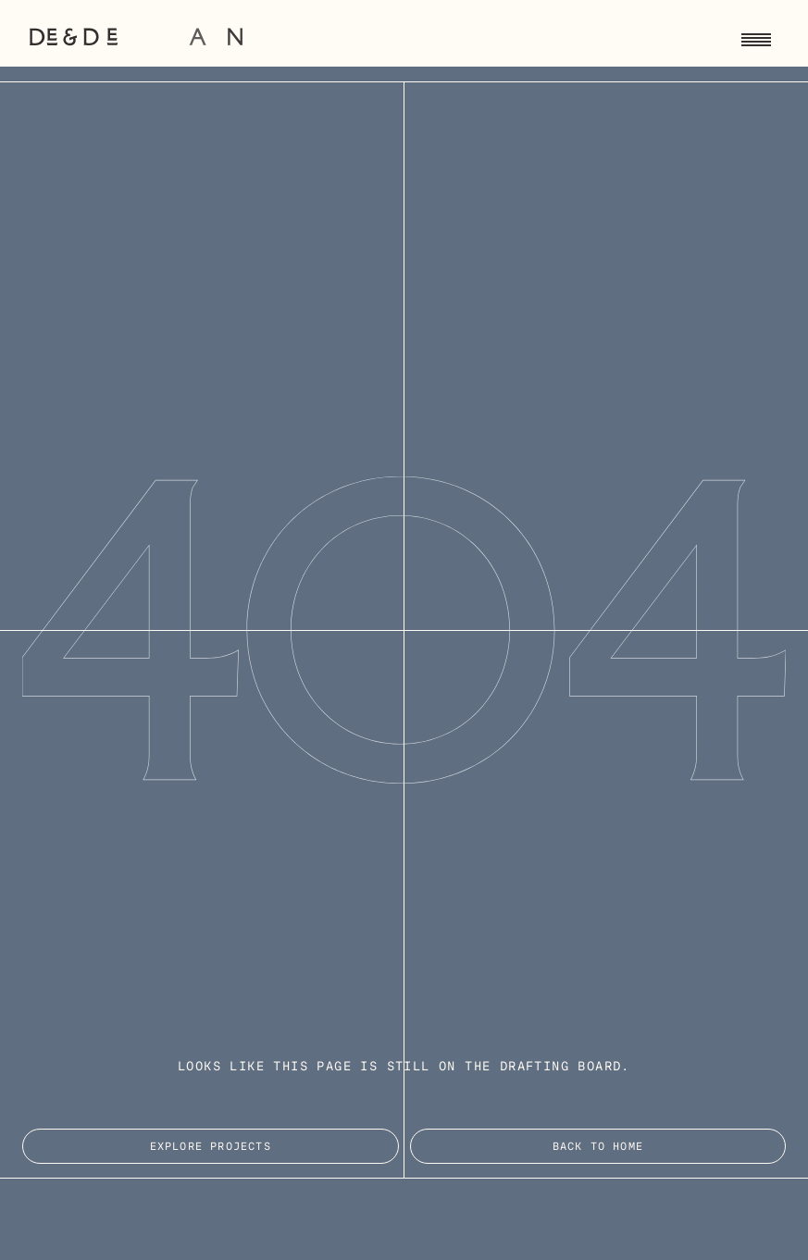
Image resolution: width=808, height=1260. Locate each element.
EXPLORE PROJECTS (210, 1147)
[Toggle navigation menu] (756, 37)
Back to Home (598, 1147)
